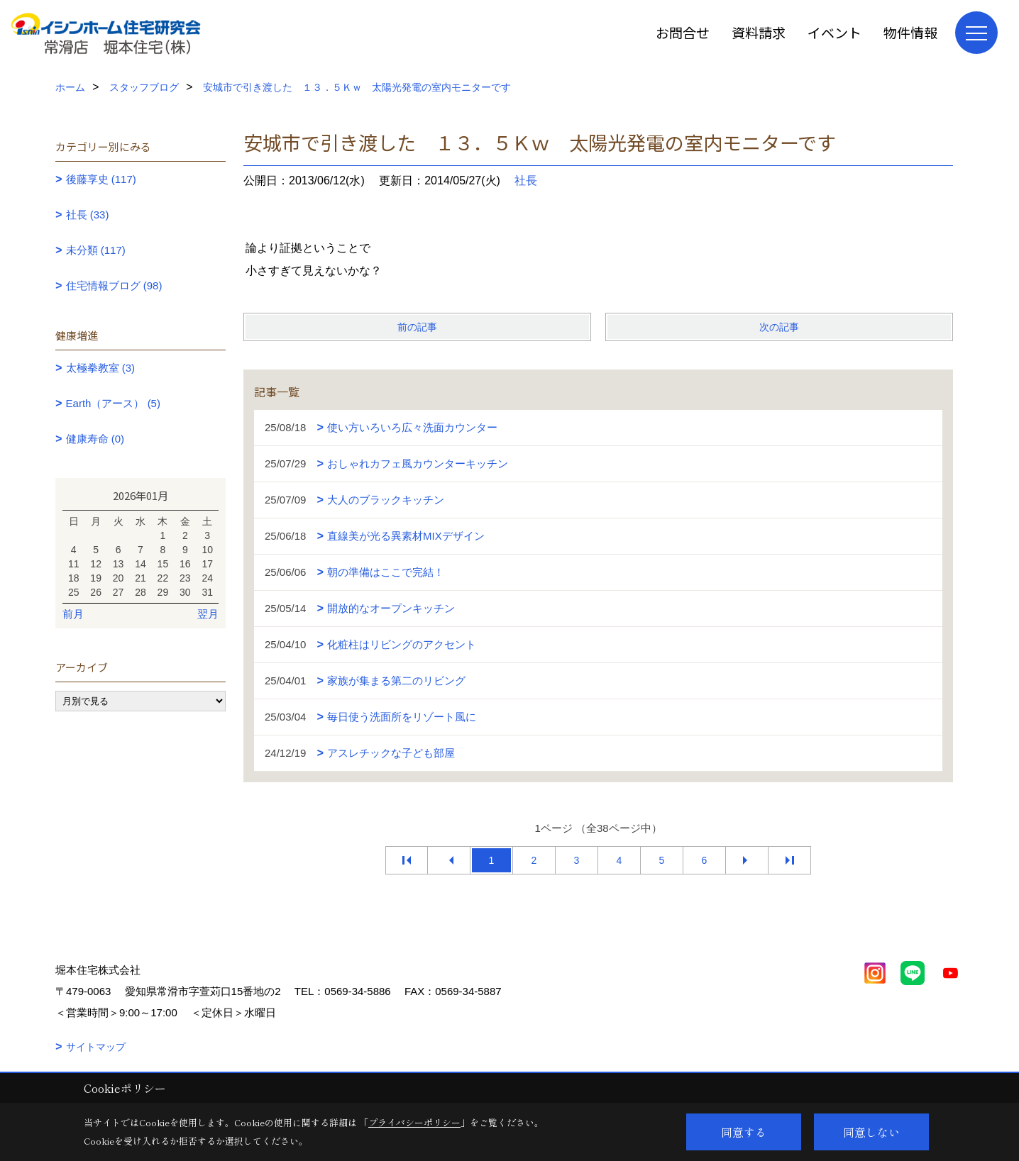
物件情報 (910, 32)
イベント (834, 32)
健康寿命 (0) (95, 439)
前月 (73, 614)
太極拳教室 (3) (101, 368)
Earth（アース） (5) (113, 403)
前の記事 (417, 327)
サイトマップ (96, 1046)
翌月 (208, 614)
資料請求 (759, 32)
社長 (525, 180)
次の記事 (779, 327)
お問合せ (683, 32)
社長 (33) (87, 215)
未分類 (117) (96, 250)
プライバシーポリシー (414, 1122)
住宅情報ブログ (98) (114, 285)
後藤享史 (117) (101, 179)
